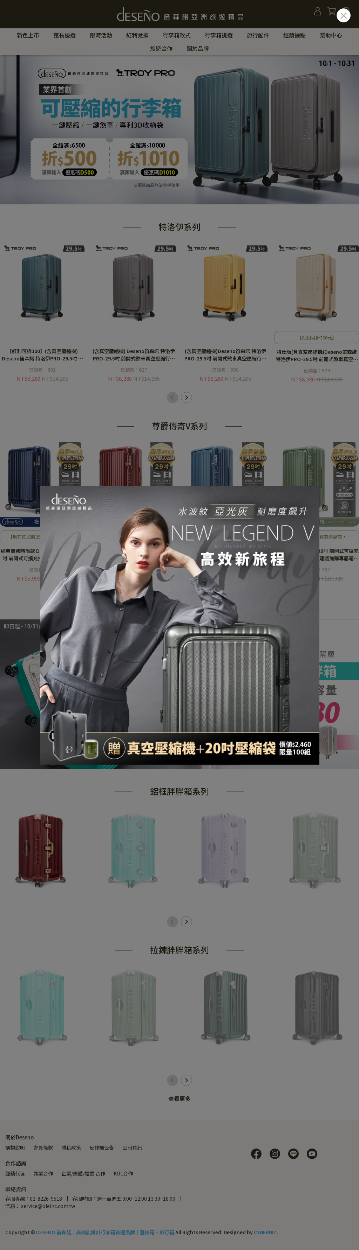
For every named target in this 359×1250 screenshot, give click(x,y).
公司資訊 (132, 1147)
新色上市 (28, 35)
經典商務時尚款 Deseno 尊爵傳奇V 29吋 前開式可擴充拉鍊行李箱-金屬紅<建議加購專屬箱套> (134, 554)
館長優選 (64, 35)
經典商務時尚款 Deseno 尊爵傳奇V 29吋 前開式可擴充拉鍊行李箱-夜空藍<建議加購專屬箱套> (42, 554)
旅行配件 (258, 35)
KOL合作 (123, 1173)
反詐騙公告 (101, 1147)
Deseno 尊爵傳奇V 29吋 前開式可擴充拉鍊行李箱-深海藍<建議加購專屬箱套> (225, 554)
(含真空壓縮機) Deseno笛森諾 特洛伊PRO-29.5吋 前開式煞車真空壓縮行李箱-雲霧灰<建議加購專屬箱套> (134, 354)
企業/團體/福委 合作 (83, 1173)
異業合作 (43, 1173)
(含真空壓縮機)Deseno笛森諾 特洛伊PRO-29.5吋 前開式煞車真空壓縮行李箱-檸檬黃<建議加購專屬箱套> (225, 354)
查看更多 (179, 1098)
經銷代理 (15, 1173)
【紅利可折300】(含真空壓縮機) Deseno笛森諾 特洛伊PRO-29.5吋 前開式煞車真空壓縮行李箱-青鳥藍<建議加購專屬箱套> (42, 354)
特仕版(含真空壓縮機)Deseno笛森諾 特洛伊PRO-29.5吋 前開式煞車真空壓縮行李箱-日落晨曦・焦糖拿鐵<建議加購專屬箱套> (317, 355)
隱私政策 (71, 1147)
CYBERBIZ (265, 1232)
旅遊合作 (161, 48)
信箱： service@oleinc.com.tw (40, 1205)
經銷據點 (294, 35)
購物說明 (15, 1147)
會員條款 (43, 1147)
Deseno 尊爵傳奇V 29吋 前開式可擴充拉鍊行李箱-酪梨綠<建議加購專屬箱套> (317, 554)
